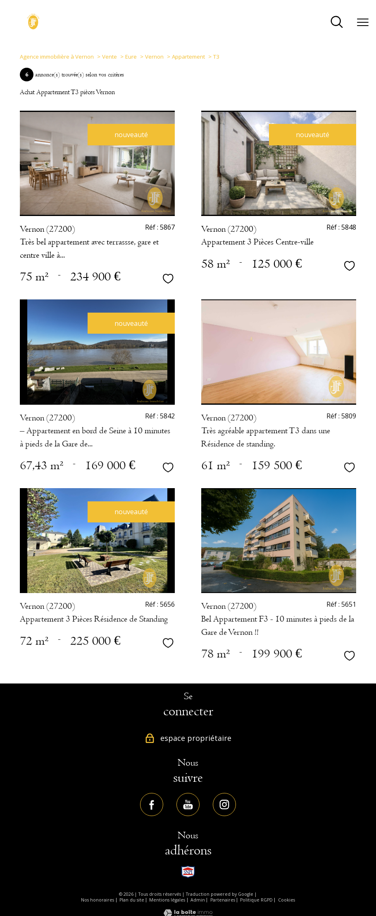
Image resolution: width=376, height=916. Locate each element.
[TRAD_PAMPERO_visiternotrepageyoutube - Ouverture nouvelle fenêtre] (188, 804)
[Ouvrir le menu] (363, 22)
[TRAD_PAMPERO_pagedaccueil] (33, 27)
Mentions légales (167, 900)
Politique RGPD (256, 900)
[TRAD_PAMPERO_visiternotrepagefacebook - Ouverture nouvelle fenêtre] (151, 804)
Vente (109, 56)
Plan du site (131, 900)
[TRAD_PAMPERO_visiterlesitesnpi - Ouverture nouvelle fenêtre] (188, 872)
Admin (197, 900)
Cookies (286, 899)
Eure (131, 56)
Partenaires (222, 900)
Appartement (188, 56)
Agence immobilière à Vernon (57, 56)
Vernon (154, 56)
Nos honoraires (97, 900)
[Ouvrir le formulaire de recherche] (336, 22)
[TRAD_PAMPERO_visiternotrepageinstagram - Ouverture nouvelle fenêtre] (224, 804)
